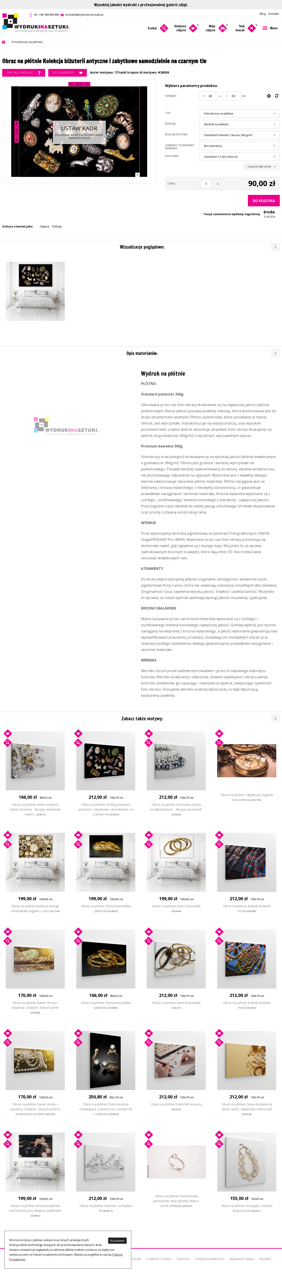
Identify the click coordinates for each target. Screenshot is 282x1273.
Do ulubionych (67, 73)
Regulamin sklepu (241, 1259)
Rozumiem (117, 1241)
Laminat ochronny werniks (179, 146)
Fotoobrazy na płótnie (27, 42)
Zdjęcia (44, 226)
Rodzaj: (170, 123)
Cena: (171, 183)
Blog (262, 14)
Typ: (168, 113)
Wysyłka (265, 1259)
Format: (171, 96)
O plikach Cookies (159, 1259)
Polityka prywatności (209, 1259)
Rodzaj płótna (176, 134)
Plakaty (57, 226)
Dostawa (172, 156)
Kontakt (273, 14)
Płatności (183, 1259)
